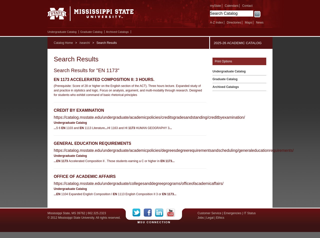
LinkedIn (160, 212)
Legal (210, 217)
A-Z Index (216, 22)
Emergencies (232, 213)
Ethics (220, 217)
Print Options (223, 61)
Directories (234, 22)
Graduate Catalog (91, 31)
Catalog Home (63, 43)
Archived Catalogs (117, 31)
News (260, 22)
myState (215, 6)
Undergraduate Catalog (62, 31)
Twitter (138, 212)
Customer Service (209, 213)
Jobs (201, 217)
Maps (248, 22)
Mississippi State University (91, 15)
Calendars (231, 6)
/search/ (84, 43)
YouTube (170, 212)
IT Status (250, 213)
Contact (247, 6)
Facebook (149, 212)
